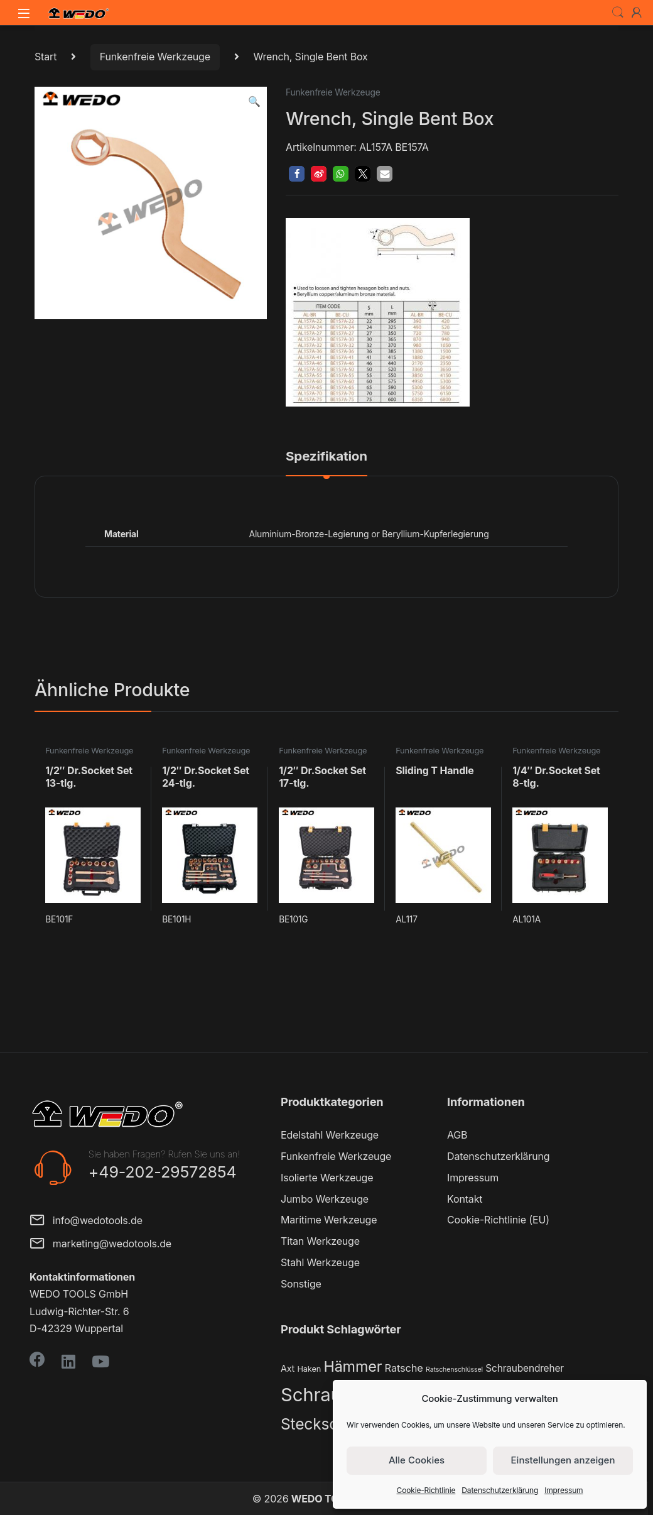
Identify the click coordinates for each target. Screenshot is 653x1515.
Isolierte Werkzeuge (327, 1177)
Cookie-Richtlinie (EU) (498, 1219)
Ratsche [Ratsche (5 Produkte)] (404, 1368)
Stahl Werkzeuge (320, 1262)
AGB (457, 1135)
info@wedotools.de (86, 1221)
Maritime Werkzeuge (329, 1219)
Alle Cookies (417, 1460)
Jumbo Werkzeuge (325, 1199)
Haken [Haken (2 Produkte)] (309, 1369)
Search (618, 12)
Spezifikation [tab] (326, 457)
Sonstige (301, 1283)
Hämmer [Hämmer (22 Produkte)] (352, 1366)
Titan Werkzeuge (320, 1241)
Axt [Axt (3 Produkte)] (287, 1368)
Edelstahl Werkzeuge (330, 1135)
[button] (254, 101)
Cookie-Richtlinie (426, 1490)
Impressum (563, 1490)
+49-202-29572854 (163, 1171)
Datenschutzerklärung (499, 1490)
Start (46, 56)
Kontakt (464, 1199)
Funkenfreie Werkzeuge (155, 56)
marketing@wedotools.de (100, 1244)
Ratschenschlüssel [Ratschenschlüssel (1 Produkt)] (454, 1369)
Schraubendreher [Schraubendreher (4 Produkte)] (524, 1368)
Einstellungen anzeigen (563, 1460)
